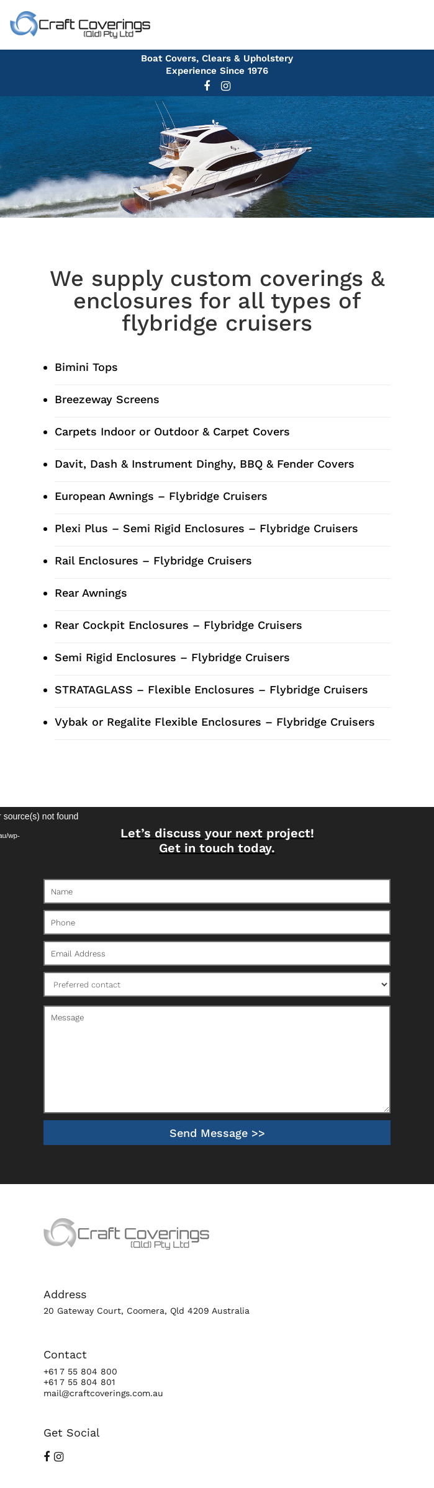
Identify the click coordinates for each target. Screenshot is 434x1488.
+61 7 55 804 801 (79, 1382)
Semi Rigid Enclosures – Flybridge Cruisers (172, 657)
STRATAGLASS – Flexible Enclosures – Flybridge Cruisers (211, 689)
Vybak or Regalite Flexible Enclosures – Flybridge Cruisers (215, 721)
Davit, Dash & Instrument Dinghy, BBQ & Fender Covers (205, 463)
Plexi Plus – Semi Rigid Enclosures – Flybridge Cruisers (206, 528)
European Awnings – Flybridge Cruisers (161, 495)
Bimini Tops (86, 366)
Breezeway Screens (107, 399)
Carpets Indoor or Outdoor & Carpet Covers (172, 431)
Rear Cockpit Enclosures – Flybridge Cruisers (178, 624)
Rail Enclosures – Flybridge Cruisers (153, 560)
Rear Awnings (91, 592)
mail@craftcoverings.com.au (103, 1393)
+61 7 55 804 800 (80, 1371)
